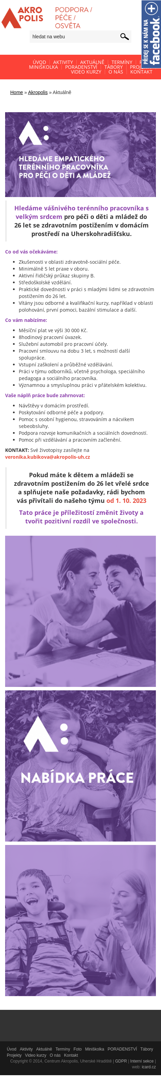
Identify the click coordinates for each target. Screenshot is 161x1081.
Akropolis (38, 92)
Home (16, 92)
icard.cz (149, 1067)
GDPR (121, 1061)
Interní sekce (142, 1061)
